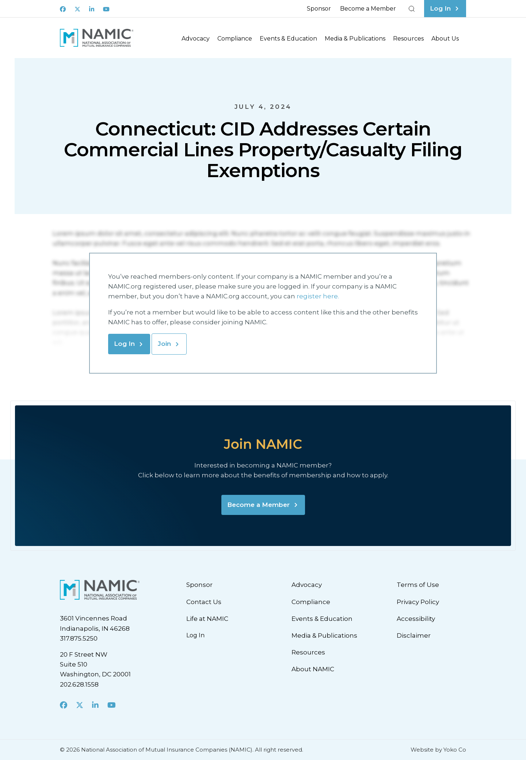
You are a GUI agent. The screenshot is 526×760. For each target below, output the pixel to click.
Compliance (234, 38)
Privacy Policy (418, 602)
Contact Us (203, 602)
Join (164, 343)
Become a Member (368, 8)
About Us (445, 38)
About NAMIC (312, 669)
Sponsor (319, 8)
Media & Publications (355, 38)
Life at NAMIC (207, 618)
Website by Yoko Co (438, 749)
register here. (318, 296)
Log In (124, 343)
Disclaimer (414, 635)
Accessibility (416, 618)
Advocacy (196, 38)
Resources (408, 38)
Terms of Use (418, 584)
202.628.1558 (79, 684)
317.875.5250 (79, 638)
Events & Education (288, 38)
